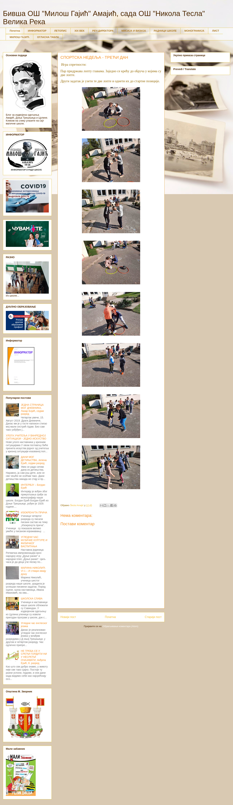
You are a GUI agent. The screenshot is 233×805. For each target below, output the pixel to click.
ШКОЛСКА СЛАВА (32, 598)
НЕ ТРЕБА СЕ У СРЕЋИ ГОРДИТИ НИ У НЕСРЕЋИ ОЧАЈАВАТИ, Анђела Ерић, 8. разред (34, 657)
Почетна (15, 30)
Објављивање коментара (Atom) (120, 626)
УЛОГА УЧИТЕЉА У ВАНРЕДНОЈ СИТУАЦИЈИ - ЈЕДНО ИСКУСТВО (26, 437)
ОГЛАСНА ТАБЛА (48, 37)
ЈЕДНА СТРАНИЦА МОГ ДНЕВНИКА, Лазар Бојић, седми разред (32, 409)
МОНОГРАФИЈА (194, 30)
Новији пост (68, 617)
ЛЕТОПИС (60, 30)
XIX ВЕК (79, 30)
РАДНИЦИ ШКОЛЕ (165, 30)
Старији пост (153, 617)
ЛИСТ (215, 30)
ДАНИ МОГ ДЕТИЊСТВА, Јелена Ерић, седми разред (34, 460)
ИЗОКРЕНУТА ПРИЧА (34, 512)
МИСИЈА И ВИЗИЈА (133, 30)
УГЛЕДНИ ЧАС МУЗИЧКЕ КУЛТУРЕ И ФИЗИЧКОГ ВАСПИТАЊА (34, 542)
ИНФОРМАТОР (37, 30)
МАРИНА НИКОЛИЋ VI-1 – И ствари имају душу (33, 570)
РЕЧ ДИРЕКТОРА (103, 30)
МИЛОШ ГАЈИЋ (19, 37)
